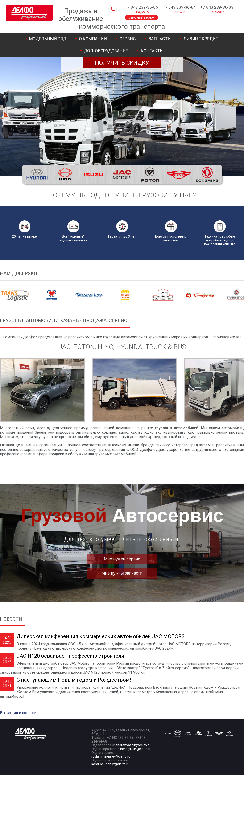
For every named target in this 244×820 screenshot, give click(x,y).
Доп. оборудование (106, 50)
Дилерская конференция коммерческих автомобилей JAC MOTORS (101, 636)
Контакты (152, 50)
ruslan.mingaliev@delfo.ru (110, 756)
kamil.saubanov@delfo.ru (110, 764)
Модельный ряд (47, 38)
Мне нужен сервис (122, 559)
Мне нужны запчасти (122, 573)
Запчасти (160, 38)
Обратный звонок (141, 17)
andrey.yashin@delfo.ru (133, 745)
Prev (8, 392)
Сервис (128, 38)
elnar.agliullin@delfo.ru (134, 749)
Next (235, 392)
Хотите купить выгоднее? (122, 56)
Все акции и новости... (19, 713)
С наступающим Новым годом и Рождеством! (74, 680)
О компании (93, 38)
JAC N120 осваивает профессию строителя (70, 656)
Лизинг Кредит (200, 38)
